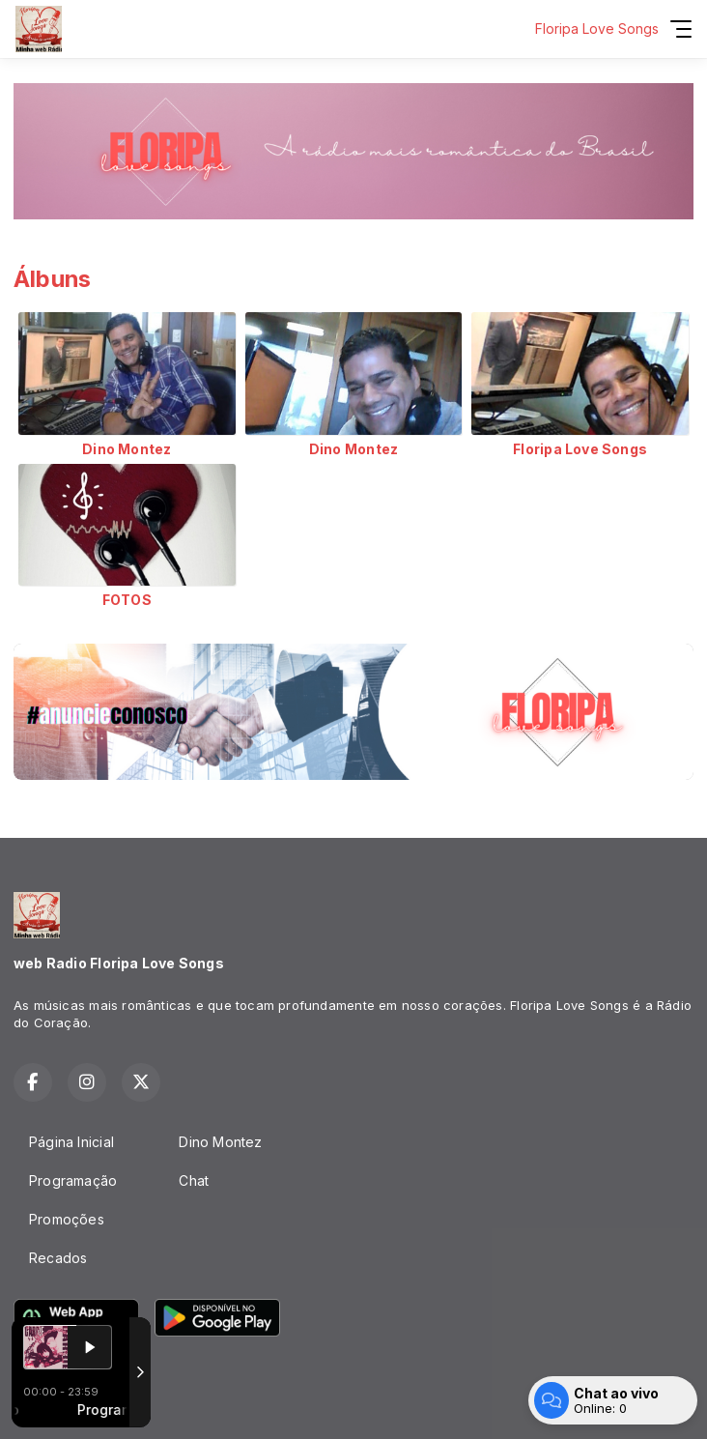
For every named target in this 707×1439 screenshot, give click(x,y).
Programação (73, 1180)
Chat (194, 1180)
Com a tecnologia (81, 1403)
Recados (58, 1258)
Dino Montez (220, 1142)
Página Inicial (71, 1142)
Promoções (66, 1219)
